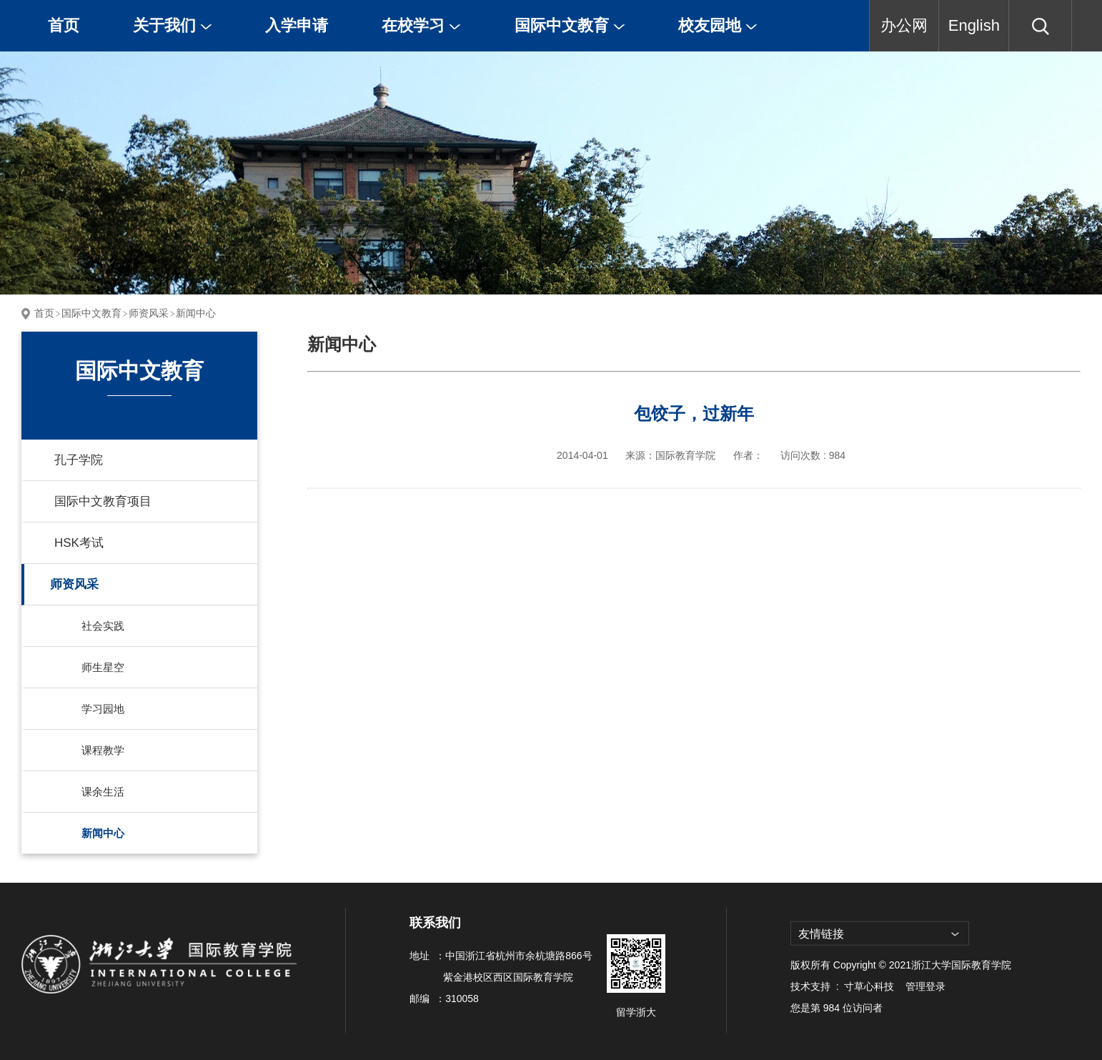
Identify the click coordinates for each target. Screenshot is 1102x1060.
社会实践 (102, 626)
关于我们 (172, 25)
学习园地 (102, 709)
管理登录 (925, 986)
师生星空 (102, 667)
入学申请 (296, 25)
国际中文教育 (570, 25)
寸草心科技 (869, 986)
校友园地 (718, 25)
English (974, 25)
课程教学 (102, 750)
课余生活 (102, 792)
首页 (63, 25)
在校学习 (421, 25)
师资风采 (149, 313)
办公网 (904, 25)
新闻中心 (196, 313)
